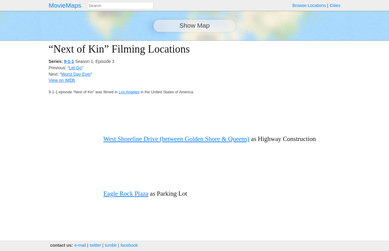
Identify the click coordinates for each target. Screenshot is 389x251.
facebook (129, 245)
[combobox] (120, 5)
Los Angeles (129, 92)
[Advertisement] (287, 85)
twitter (95, 245)
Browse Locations (309, 5)
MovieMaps (65, 5)
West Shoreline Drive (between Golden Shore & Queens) (176, 139)
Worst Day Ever (76, 74)
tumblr (111, 245)
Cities (335, 5)
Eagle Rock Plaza (125, 193)
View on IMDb (62, 80)
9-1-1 (69, 61)
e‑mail (80, 245)
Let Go (75, 67)
